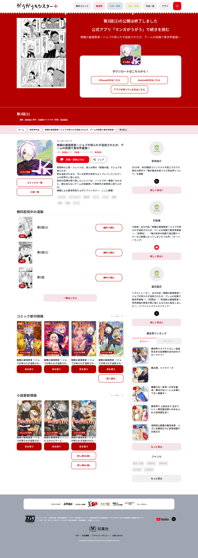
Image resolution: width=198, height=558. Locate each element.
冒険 (68, 203)
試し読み (110, 378)
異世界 (99, 6)
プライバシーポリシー (100, 535)
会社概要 (85, 535)
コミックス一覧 (35, 182)
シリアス (61, 197)
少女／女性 (133, 6)
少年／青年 (115, 6)
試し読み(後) (83, 442)
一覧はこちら (70, 298)
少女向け (149, 469)
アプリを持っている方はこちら (129, 89)
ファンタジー (75, 197)
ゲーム (96, 197)
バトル (105, 197)
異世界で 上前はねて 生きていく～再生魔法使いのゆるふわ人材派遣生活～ (165, 409)
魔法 (60, 203)
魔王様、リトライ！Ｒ (162, 367)
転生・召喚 (138, 463)
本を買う (29, 369)
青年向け (163, 463)
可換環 (41, 119)
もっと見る (156, 446)
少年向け (151, 463)
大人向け (137, 469)
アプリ (165, 6)
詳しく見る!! (156, 190)
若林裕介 (28, 119)
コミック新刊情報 (30, 316)
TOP (77, 535)
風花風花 (64, 119)
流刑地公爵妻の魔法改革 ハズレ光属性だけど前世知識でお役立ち (165, 428)
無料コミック (82, 6)
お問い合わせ (117, 535)
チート (76, 203)
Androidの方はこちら (149, 80)
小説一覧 (34, 192)
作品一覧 (150, 6)
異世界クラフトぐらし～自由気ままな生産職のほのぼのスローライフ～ (165, 351)
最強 (114, 197)
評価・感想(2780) (75, 159)
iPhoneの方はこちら (109, 80)
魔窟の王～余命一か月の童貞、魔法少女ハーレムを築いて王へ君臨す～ (165, 390)
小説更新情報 (27, 395)
